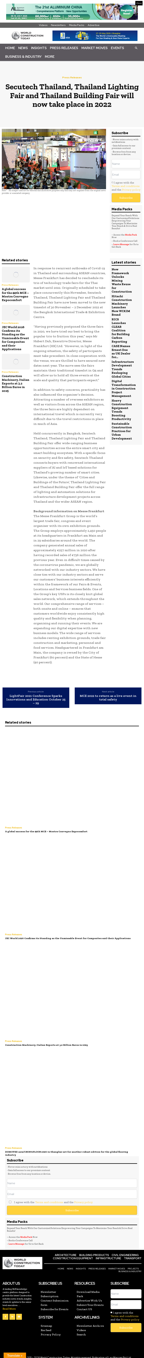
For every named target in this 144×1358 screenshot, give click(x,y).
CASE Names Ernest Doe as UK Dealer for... (121, 351)
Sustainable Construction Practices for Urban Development (122, 430)
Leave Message (121, 244)
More (49, 57)
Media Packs (76, 25)
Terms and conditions (126, 186)
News (23, 48)
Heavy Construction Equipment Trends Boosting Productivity (122, 409)
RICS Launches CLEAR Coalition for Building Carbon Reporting (121, 330)
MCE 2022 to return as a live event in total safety (108, 697)
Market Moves (94, 48)
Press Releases (64, 48)
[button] (136, 48)
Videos (43, 25)
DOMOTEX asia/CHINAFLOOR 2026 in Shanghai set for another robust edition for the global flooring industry (70, 1151)
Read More (9, 1304)
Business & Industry (23, 57)
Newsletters (58, 25)
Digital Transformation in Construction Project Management (124, 388)
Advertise (93, 25)
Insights (39, 48)
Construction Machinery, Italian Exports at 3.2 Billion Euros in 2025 (15, 383)
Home (10, 48)
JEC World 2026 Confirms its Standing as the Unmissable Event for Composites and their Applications (15, 338)
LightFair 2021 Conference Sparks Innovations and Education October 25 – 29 (35, 699)
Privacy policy (131, 189)
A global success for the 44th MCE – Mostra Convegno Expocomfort (15, 294)
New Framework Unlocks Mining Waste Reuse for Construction (122, 280)
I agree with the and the (126, 186)
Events (117, 48)
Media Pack (131, 235)
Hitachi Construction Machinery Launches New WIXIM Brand (122, 305)
